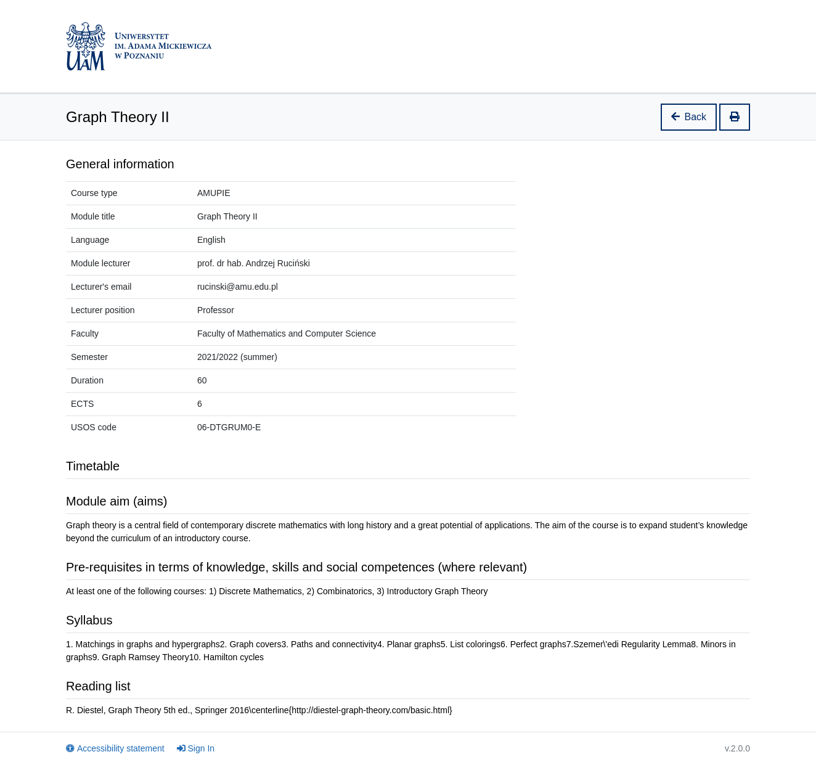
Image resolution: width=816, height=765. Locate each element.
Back (689, 117)
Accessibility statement (115, 748)
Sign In (196, 748)
